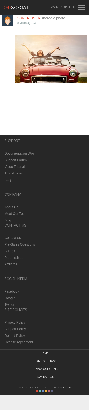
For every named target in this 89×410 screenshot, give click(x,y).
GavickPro (64, 387)
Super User (29, 18)
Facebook (12, 291)
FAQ (8, 180)
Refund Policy (15, 335)
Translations (14, 173)
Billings (10, 251)
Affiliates (11, 264)
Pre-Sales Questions (20, 244)
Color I (37, 391)
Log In (54, 7)
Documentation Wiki (19, 153)
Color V (49, 391)
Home (44, 353)
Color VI (52, 391)
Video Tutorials (15, 166)
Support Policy (15, 329)
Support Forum (16, 160)
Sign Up (68, 7)
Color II (40, 391)
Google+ (11, 298)
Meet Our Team (16, 214)
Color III (43, 391)
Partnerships (14, 257)
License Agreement (19, 342)
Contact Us (13, 238)
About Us (11, 207)
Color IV (46, 391)
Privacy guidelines (45, 369)
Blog (8, 220)
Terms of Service (45, 361)
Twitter (9, 304)
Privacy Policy (15, 322)
